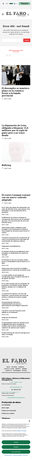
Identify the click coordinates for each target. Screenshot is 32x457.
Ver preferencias (16, 451)
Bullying (6, 165)
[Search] (26, 40)
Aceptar (16, 442)
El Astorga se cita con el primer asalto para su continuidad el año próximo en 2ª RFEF (16, 261)
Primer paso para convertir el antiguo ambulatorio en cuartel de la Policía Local (16, 269)
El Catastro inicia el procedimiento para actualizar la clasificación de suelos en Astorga (15, 253)
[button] (29, 421)
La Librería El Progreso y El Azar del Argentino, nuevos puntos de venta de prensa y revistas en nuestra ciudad (15, 295)
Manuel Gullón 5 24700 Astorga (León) (10, 392)
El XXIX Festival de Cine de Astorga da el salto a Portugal (16, 333)
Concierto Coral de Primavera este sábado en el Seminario (13, 311)
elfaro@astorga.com (16, 387)
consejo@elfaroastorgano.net (16, 397)
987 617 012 (17, 389)
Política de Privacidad (17, 455)
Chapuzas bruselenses (9, 317)
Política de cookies (8, 455)
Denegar (16, 447)
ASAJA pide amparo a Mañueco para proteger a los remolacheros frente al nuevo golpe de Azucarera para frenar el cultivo (15, 230)
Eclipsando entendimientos (11, 246)
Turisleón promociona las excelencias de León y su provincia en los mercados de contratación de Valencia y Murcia (15, 239)
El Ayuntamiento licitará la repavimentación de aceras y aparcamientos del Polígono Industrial (15, 303)
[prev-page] (7, 55)
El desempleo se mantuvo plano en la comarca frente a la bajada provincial (15, 92)
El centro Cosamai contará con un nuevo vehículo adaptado (16, 197)
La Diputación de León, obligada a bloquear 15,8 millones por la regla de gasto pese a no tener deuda (15, 130)
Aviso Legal (25, 455)
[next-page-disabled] (10, 55)
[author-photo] (3, 99)
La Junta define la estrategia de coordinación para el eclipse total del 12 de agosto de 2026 (15, 276)
